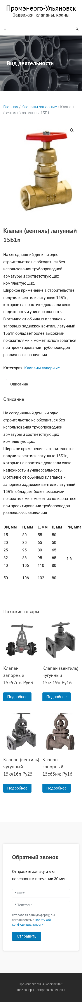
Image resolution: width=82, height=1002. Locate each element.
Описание (19, 384)
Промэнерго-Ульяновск (41, 7)
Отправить (27, 936)
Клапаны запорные (39, 107)
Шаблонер (24, 990)
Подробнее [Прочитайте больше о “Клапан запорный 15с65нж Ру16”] (56, 788)
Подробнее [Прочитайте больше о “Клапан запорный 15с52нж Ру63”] (17, 696)
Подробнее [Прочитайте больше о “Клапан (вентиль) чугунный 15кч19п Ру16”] (56, 696)
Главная (10, 107)
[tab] (19, 384)
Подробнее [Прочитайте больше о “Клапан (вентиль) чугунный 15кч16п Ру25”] (17, 788)
